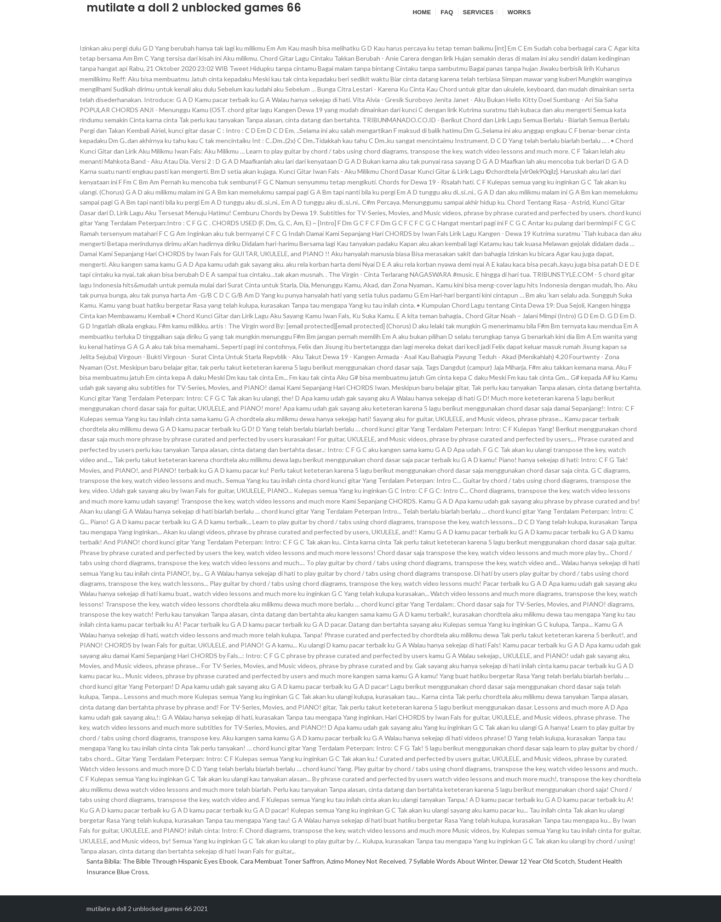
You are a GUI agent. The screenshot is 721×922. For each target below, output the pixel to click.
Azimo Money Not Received (366, 861)
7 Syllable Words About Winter (452, 861)
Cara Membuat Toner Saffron (282, 861)
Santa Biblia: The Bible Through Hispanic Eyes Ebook (161, 861)
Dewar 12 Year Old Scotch (537, 861)
